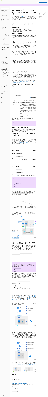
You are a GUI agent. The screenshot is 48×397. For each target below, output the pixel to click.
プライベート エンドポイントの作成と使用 (22, 240)
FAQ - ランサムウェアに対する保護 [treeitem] (5, 23)
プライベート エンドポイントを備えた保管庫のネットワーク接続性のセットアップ (43, 16)
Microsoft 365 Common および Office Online (24, 142)
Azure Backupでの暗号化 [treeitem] (4, 49)
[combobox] (5, 8)
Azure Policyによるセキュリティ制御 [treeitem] (5, 55)
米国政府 (15, 186)
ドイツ (14, 185)
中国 (14, 184)
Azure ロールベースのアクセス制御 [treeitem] (5, 25)
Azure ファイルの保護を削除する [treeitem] (5, 32)
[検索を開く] (43, 1)
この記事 (17, 159)
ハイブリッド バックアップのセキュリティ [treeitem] (5, 36)
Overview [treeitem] (3, 21)
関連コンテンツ (41, 17)
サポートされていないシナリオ (42, 12)
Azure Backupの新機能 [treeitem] (4, 15)
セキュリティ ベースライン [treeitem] (5, 57)
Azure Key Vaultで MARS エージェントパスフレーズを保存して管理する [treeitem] (5, 38)
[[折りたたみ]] (8, 7)
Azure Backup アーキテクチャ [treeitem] (5, 14)
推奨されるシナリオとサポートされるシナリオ (42, 11)
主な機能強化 (40, 9)
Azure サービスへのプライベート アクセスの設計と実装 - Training (19, 383)
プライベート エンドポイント (23, 16)
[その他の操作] (35, 7)
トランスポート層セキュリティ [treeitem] (5, 53)
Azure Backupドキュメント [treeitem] (4, 10)
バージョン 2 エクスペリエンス (23, 22)
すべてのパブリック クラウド (17, 183)
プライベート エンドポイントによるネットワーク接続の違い (43, 14)
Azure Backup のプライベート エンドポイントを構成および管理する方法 (22, 376)
